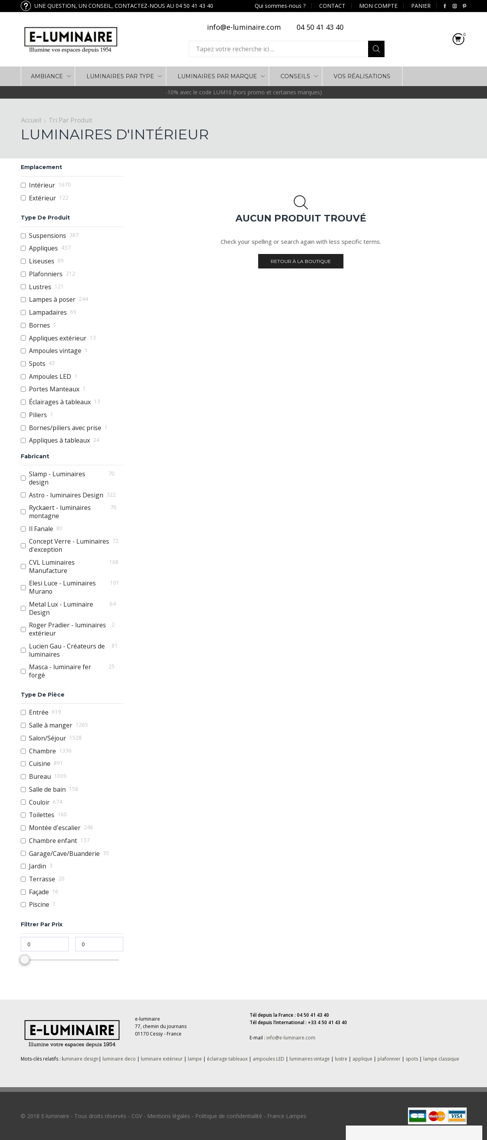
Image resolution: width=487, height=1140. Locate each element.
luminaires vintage (309, 1058)
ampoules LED (268, 1058)
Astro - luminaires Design (66, 495)
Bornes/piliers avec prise (65, 428)
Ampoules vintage (55, 351)
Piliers (38, 415)
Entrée (39, 712)
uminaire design (81, 1058)
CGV (136, 1116)
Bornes (39, 325)
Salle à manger (50, 725)
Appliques (43, 248)
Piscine (39, 904)
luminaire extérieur (161, 1058)
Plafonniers (46, 274)
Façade (39, 892)
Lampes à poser (52, 299)
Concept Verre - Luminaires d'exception (69, 545)
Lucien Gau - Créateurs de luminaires (67, 650)
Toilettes (41, 815)
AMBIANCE (47, 76)
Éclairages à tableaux (60, 402)
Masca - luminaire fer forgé (60, 671)
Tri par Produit (70, 120)
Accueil (31, 120)
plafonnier (389, 1058)
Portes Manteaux (54, 389)
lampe (195, 1058)
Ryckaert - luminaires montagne (60, 512)
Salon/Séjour (47, 738)
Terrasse (42, 879)
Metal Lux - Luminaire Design (61, 608)
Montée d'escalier (55, 828)
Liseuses (41, 261)
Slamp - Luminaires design (57, 478)
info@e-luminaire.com (290, 1037)
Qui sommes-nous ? (280, 6)
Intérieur (42, 185)
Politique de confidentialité (228, 1116)
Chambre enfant (53, 841)
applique (362, 1058)
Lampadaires (48, 312)
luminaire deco (119, 1058)
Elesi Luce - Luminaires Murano (62, 587)
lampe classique (441, 1058)
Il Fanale (41, 529)
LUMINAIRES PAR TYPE (120, 76)
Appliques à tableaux (59, 440)
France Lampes (286, 1116)
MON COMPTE (378, 6)
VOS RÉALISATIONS (362, 76)
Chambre (42, 751)
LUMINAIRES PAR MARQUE (217, 76)
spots (412, 1058)
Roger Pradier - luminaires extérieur (67, 629)
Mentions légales (168, 1116)
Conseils (295, 76)
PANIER (421, 6)
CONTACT (332, 6)
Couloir (39, 802)
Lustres (40, 287)
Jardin (37, 866)
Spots (37, 364)
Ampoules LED (50, 377)
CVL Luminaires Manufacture (52, 566)
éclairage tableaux (227, 1058)
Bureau (40, 777)
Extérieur (42, 198)
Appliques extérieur (57, 338)
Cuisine (39, 764)
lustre (341, 1058)
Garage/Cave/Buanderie (64, 854)
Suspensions (47, 236)
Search (376, 48)
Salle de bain (47, 789)
